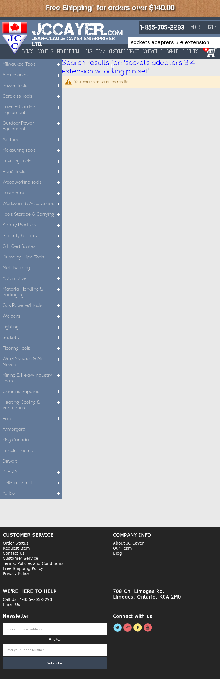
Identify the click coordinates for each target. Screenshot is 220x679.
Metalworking (32, 268)
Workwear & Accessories (32, 204)
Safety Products (32, 225)
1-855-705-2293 (162, 27)
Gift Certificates (32, 246)
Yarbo (32, 493)
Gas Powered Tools (32, 305)
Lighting (32, 327)
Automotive (32, 278)
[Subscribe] (55, 663)
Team (100, 52)
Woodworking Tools (32, 182)
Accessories (32, 75)
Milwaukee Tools (32, 64)
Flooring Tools (32, 348)
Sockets (32, 337)
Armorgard (14, 429)
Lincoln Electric (18, 451)
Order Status (15, 543)
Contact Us (153, 52)
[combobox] (174, 42)
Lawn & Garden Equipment (32, 110)
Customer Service (124, 52)
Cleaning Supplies (32, 391)
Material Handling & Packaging (32, 292)
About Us (45, 52)
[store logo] (15, 38)
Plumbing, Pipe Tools (32, 257)
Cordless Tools (32, 96)
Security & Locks (32, 236)
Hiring (87, 52)
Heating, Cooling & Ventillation (32, 405)
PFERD (32, 472)
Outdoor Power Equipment (32, 126)
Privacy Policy (16, 573)
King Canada (16, 440)
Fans (32, 418)
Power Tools (32, 85)
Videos (196, 27)
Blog (117, 553)
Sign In (212, 27)
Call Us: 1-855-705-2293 (27, 599)
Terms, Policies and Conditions (33, 563)
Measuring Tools (32, 150)
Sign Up (172, 52)
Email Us (11, 604)
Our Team (122, 548)
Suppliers (190, 52)
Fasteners (32, 193)
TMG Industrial (32, 483)
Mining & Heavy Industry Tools (32, 378)
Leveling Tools (32, 161)
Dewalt (10, 461)
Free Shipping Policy (23, 568)
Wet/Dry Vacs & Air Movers (32, 362)
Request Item (68, 52)
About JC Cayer (128, 543)
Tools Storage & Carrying (32, 214)
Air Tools (32, 139)
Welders (32, 316)
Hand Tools (32, 172)
